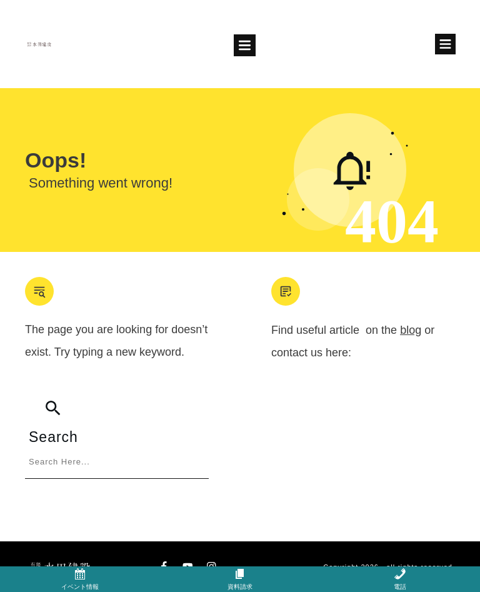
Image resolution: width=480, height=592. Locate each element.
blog (410, 330)
